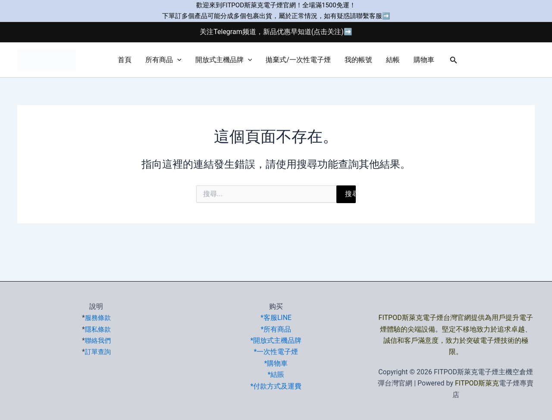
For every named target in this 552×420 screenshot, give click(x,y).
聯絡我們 (98, 340)
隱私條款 (98, 329)
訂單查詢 (98, 352)
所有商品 (163, 60)
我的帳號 (358, 60)
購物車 (424, 60)
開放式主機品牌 (223, 60)
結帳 (393, 60)
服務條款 (98, 317)
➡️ (386, 16)
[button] (177, 60)
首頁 (125, 60)
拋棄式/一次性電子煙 (298, 60)
